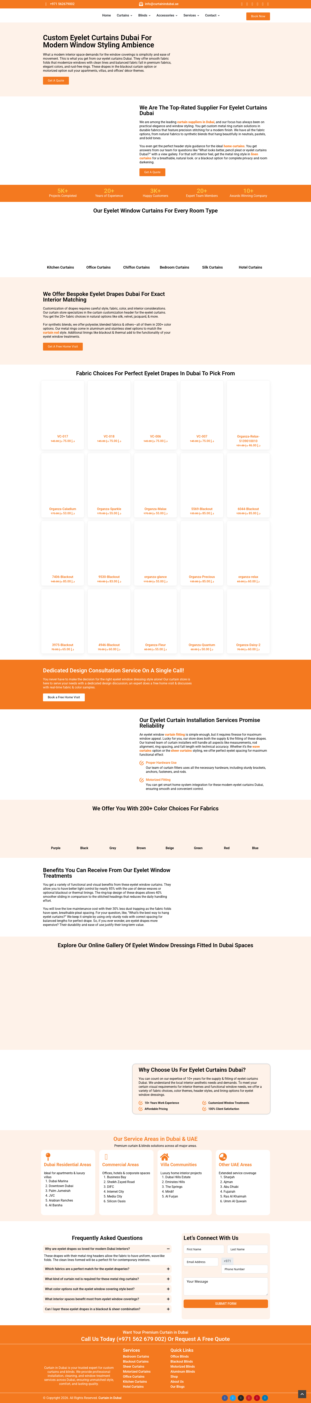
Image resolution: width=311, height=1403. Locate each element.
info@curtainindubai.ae (162, 4)
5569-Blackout (201, 509)
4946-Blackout (109, 645)
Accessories (167, 15)
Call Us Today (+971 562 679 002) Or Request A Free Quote (155, 1339)
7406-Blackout (62, 577)
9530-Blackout (109, 577)
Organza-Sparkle (109, 509)
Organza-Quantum (202, 645)
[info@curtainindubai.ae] (141, 4)
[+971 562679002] (46, 4)
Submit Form (225, 1304)
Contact (212, 15)
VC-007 (201, 436)
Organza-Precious (202, 577)
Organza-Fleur (155, 645)
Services (191, 15)
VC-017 (62, 436)
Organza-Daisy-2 (248, 645)
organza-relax (248, 577)
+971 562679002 (62, 4)
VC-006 (155, 436)
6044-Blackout (248, 509)
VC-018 (109, 436)
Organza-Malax (155, 509)
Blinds (144, 15)
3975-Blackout (62, 645)
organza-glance (155, 577)
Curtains (124, 15)
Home (106, 15)
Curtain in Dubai (110, 1398)
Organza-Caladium (62, 509)
